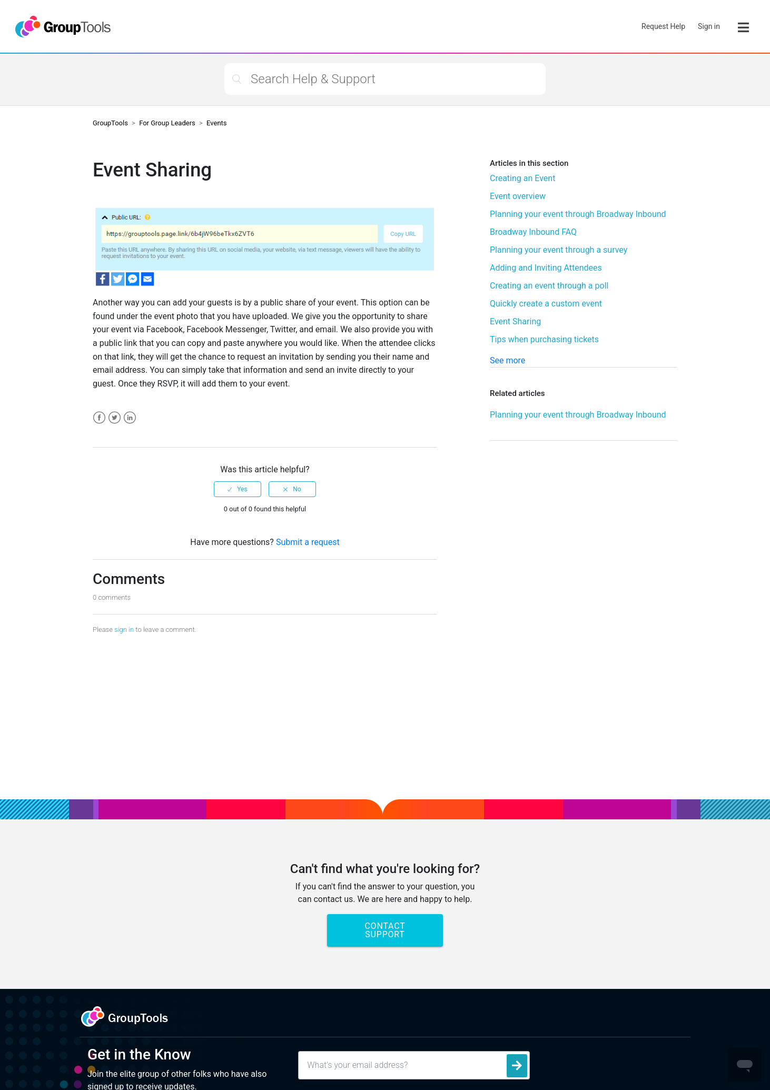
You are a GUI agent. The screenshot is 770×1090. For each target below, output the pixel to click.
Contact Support (384, 930)
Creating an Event (522, 178)
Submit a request (308, 542)
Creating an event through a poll (549, 286)
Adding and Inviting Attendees (546, 268)
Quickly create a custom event (546, 304)
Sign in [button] (709, 26)
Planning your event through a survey (558, 250)
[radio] (237, 489)
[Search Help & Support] (385, 79)
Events (216, 123)
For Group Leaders (167, 123)
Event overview (518, 196)
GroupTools (110, 123)
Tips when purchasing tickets (544, 339)
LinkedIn (129, 417)
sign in (124, 629)
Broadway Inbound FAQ (533, 232)
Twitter (114, 417)
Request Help (663, 26)
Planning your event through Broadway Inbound (578, 214)
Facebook (99, 417)
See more (507, 360)
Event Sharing (515, 321)
